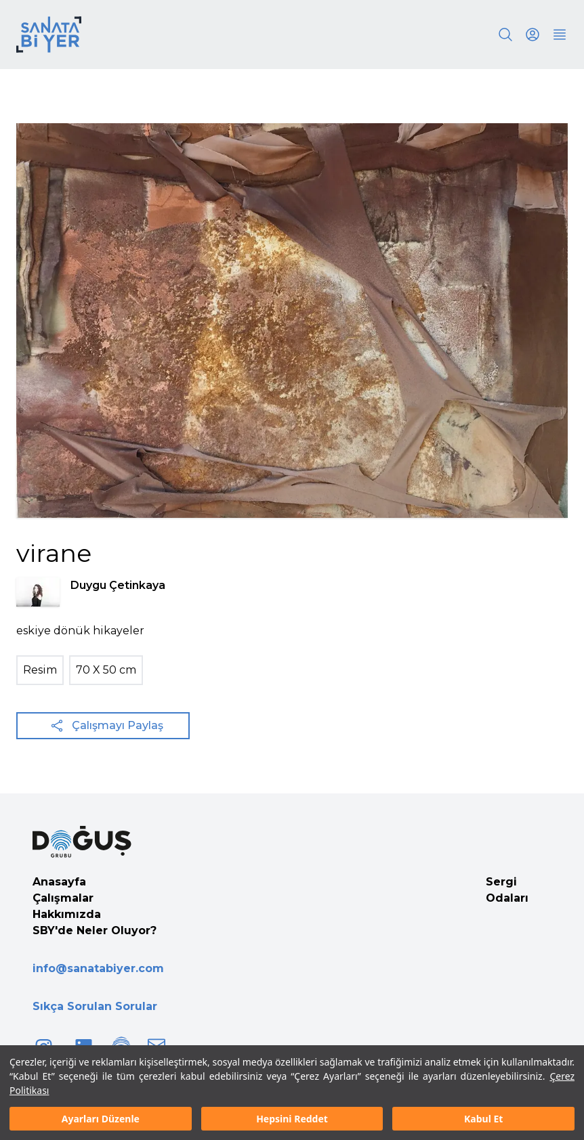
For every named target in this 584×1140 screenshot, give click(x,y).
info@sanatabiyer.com (98, 968)
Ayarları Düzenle (101, 1118)
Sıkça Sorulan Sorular (95, 1006)
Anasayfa (59, 881)
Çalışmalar (63, 898)
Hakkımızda (67, 914)
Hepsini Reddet (292, 1118)
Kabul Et (483, 1118)
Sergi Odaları (507, 889)
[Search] (505, 34)
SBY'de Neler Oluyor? (95, 930)
